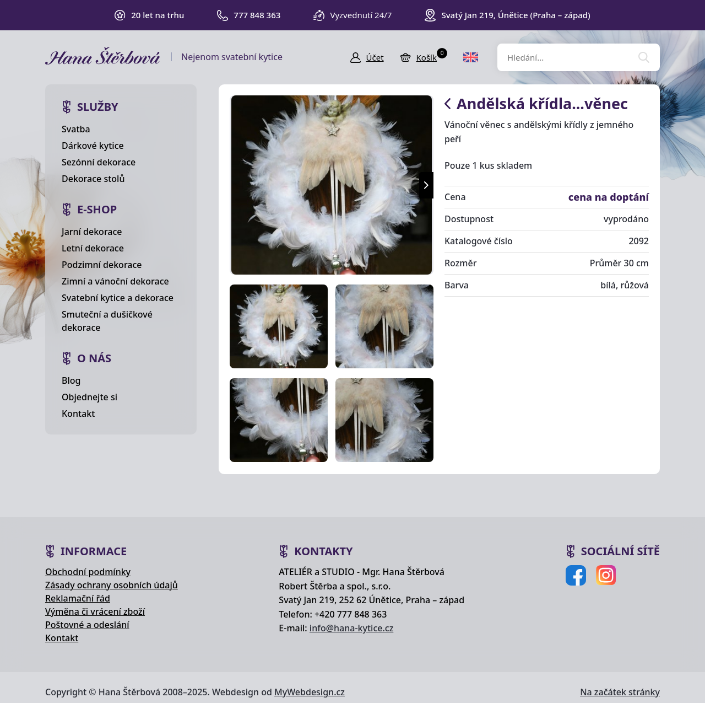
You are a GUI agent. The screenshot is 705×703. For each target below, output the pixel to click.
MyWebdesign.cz (309, 692)
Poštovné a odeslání (87, 625)
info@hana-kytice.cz (351, 628)
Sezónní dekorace (98, 162)
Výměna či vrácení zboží (95, 611)
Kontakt (78, 413)
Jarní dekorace (92, 232)
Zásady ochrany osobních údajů (111, 585)
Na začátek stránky (620, 692)
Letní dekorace (93, 248)
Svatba (76, 129)
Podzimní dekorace (102, 265)
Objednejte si (89, 397)
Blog (71, 380)
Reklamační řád (77, 598)
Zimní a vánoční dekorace (115, 281)
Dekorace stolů (93, 179)
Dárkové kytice (93, 145)
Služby (97, 106)
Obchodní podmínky (88, 572)
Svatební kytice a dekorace (117, 298)
